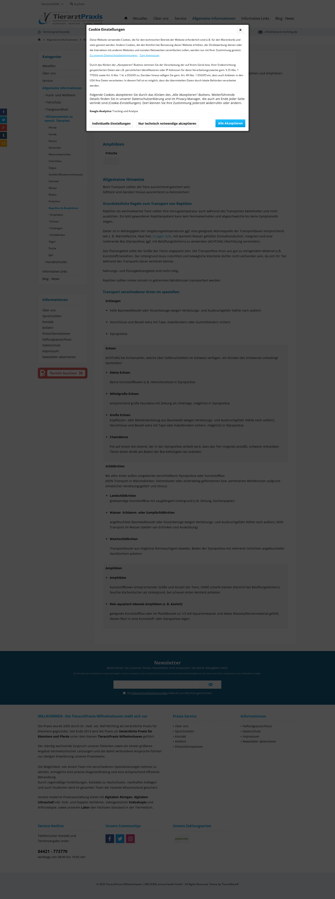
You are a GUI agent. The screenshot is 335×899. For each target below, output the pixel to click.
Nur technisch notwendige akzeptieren (167, 123)
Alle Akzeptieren (230, 123)
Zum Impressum (149, 55)
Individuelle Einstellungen (111, 123)
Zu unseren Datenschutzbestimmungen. (114, 55)
